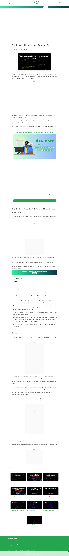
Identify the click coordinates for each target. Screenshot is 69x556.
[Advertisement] (34, 35)
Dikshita (25, 49)
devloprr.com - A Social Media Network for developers (34, 7)
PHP (14, 49)
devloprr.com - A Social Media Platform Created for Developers (34, 272)
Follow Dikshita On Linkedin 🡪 (18, 465)
